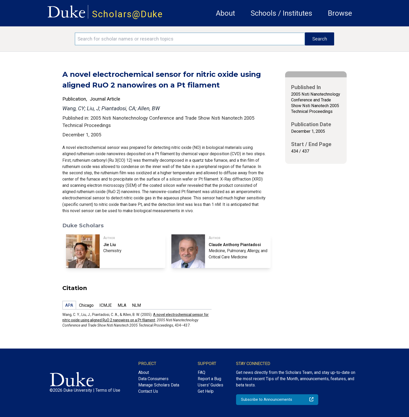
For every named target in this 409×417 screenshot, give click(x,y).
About (225, 13)
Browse (340, 13)
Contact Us (148, 391)
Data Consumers (153, 378)
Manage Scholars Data (158, 385)
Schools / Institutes (281, 13)
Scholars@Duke (127, 14)
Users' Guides (210, 385)
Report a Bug (209, 378)
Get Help (206, 391)
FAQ (201, 372)
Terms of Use (107, 390)
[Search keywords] (190, 39)
